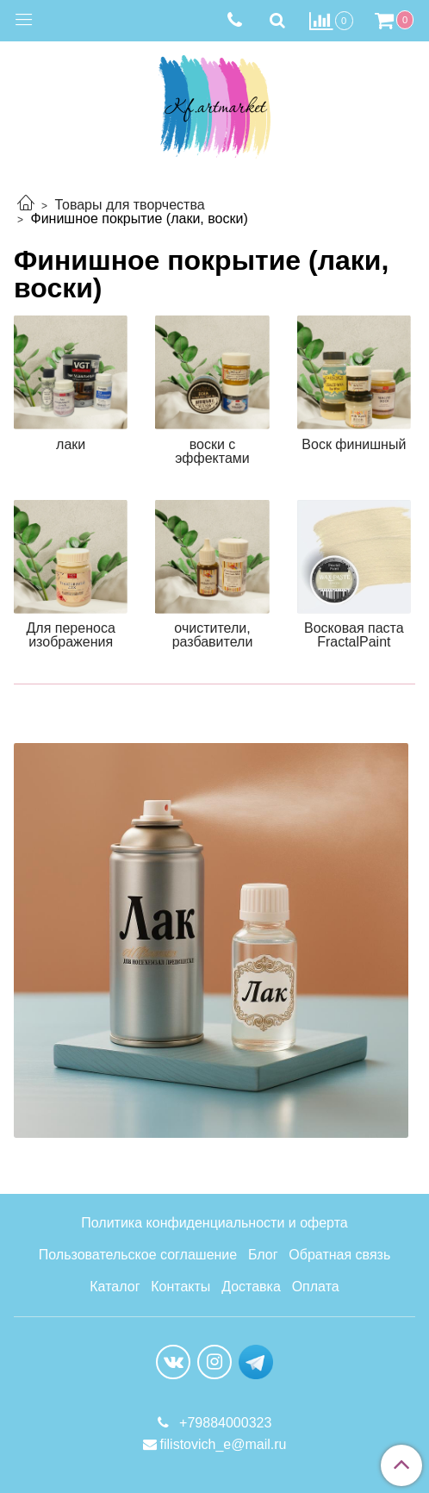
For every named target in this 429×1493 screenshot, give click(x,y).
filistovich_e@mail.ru (223, 1444)
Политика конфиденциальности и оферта (214, 1222)
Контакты (180, 1286)
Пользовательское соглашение (138, 1254)
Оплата (315, 1286)
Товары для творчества (129, 204)
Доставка (251, 1286)
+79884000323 (224, 1422)
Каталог (115, 1286)
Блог (263, 1254)
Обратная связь (339, 1254)
